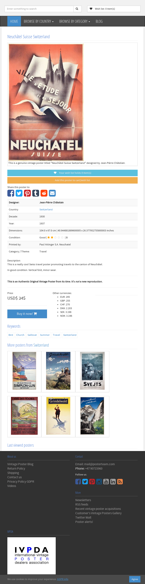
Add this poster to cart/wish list (72, 180)
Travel (56, 335)
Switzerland (46, 209)
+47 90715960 (93, 469)
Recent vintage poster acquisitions (98, 509)
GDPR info (62, 579)
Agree (135, 579)
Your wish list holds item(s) (72, 173)
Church (20, 335)
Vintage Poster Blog (20, 464)
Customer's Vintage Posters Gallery (98, 513)
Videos (11, 486)
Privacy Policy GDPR (20, 482)
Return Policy (16, 469)
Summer (45, 335)
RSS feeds (81, 504)
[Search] (77, 9)
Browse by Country (39, 21)
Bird (10, 335)
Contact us (14, 477)
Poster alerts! (84, 522)
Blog (99, 21)
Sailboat (32, 335)
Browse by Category (74, 21)
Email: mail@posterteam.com (95, 464)
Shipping (13, 473)
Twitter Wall (83, 518)
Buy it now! (27, 314)
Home (14, 21)
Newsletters (83, 500)
